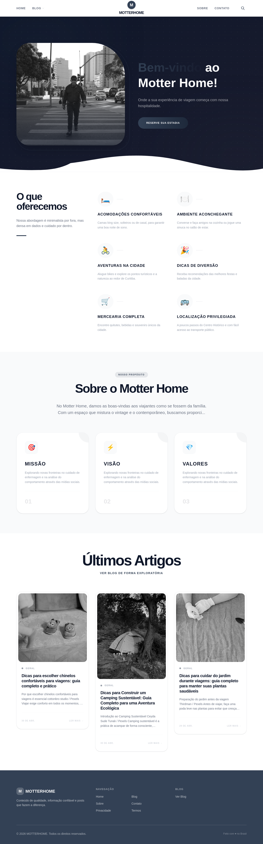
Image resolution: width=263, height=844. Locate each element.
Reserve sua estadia (163, 123)
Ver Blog (180, 796)
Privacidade (103, 810)
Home (21, 8)
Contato (222, 8)
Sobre (202, 8)
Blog (38, 8)
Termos (136, 810)
